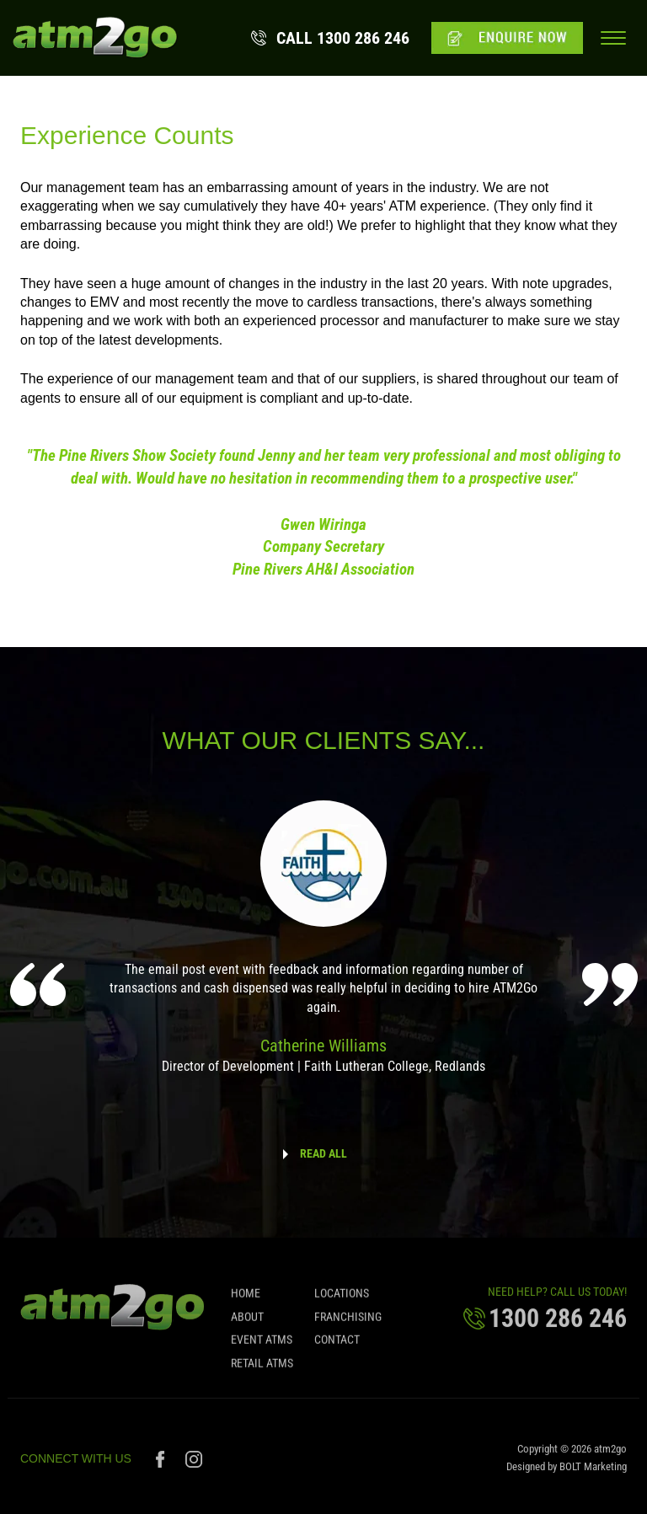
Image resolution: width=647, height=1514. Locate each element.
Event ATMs (261, 1344)
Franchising (348, 1322)
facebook (162, 1464)
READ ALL (323, 1153)
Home (245, 1299)
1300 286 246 (342, 38)
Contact (337, 1344)
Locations (341, 1299)
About (247, 1322)
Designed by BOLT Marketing (566, 1471)
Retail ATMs (262, 1368)
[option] (324, 949)
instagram (194, 1464)
